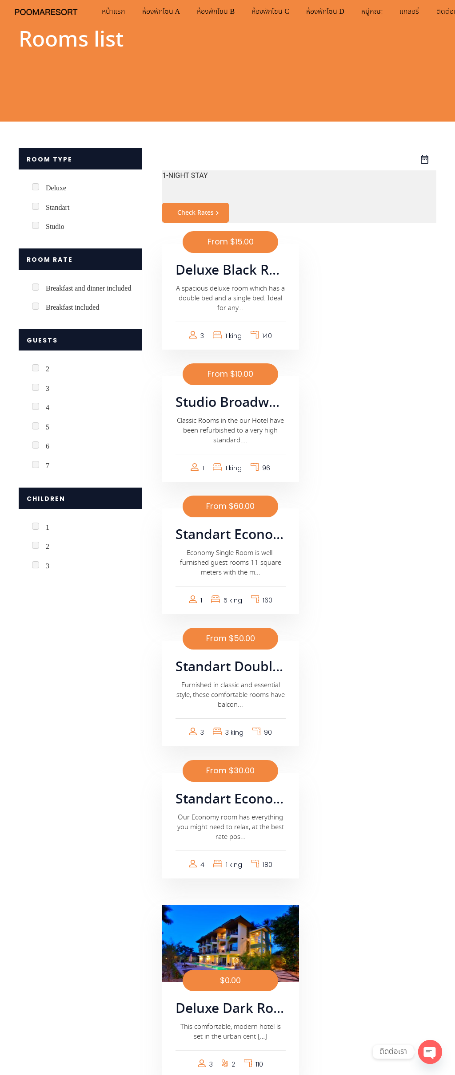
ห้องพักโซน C (280, 11)
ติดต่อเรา (256, 1017)
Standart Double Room (371, 403)
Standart (57, 208)
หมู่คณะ (383, 11)
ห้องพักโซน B (225, 11)
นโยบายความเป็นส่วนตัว (55, 988)
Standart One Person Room (371, 731)
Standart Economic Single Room (227, 403)
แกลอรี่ (421, 11)
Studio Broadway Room (371, 271)
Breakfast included (72, 308)
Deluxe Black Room (227, 271)
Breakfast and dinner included (88, 289)
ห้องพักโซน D (336, 11)
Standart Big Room (227, 731)
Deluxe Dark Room (371, 609)
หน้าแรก (120, 11)
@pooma (176, 929)
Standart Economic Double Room (227, 535)
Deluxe (56, 188)
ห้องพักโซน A (169, 11)
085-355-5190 (171, 919)
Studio (55, 227)
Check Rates (199, 213)
